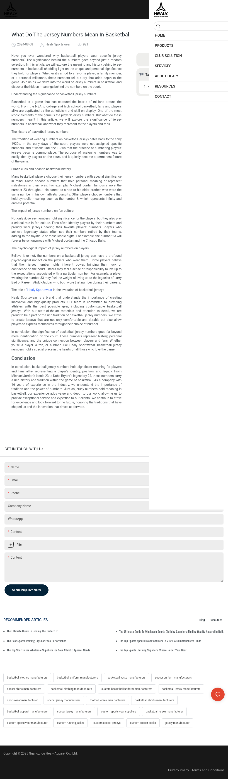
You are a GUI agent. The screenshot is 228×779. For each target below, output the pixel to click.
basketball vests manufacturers (126, 677)
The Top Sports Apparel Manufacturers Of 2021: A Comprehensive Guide (160, 640)
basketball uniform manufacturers (77, 677)
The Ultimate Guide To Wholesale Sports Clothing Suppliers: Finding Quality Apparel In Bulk (171, 631)
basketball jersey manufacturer (164, 711)
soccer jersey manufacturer (63, 700)
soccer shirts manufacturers (24, 689)
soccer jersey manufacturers (74, 711)
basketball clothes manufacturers (27, 677)
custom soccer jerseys (107, 722)
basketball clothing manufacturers (71, 689)
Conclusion (156, 86)
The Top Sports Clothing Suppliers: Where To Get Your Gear (153, 650)
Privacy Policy (179, 770)
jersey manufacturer (177, 722)
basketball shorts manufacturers (154, 700)
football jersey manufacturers (107, 700)
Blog (202, 620)
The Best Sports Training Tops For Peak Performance (36, 640)
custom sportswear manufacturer (27, 722)
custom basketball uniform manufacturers (127, 689)
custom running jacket (70, 722)
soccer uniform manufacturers (173, 677)
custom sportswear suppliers (118, 711)
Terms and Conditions (208, 770)
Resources (216, 620)
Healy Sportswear (39, 290)
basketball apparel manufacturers (27, 711)
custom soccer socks (143, 722)
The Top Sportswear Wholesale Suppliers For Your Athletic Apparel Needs (48, 650)
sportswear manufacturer (22, 700)
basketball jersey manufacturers (181, 689)
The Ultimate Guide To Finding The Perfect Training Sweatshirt (32, 631)
